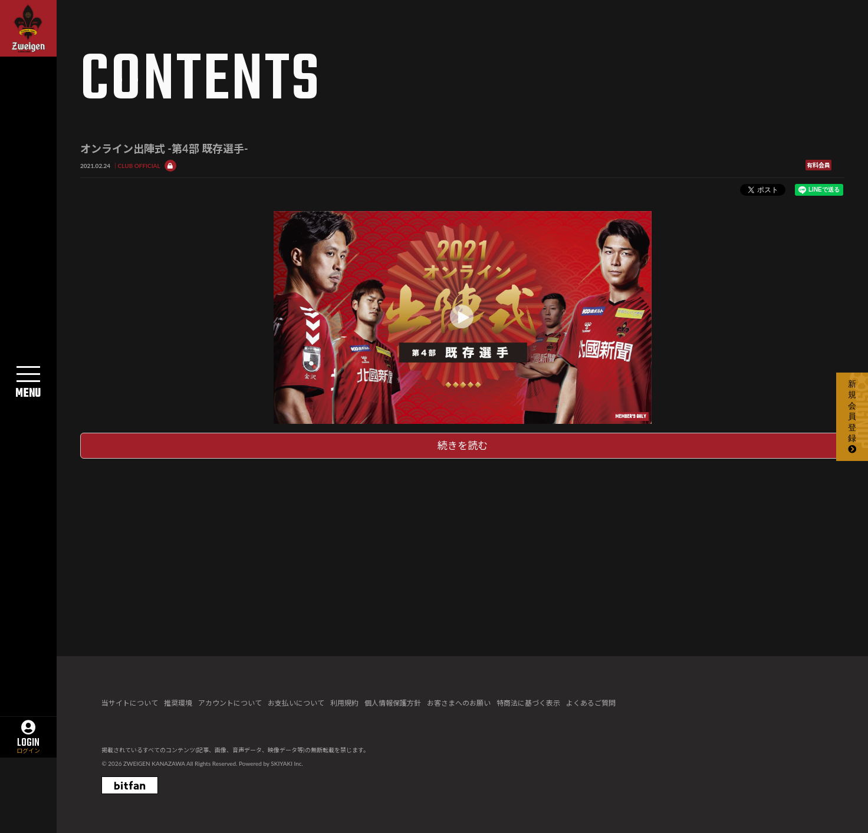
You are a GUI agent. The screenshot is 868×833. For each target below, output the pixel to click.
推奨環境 (178, 703)
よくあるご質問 (591, 703)
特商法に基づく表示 (528, 703)
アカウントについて (230, 703)
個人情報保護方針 (392, 703)
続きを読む (463, 445)
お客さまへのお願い (459, 703)
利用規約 (344, 703)
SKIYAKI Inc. (287, 763)
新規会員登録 (852, 416)
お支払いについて (296, 703)
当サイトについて (129, 703)
